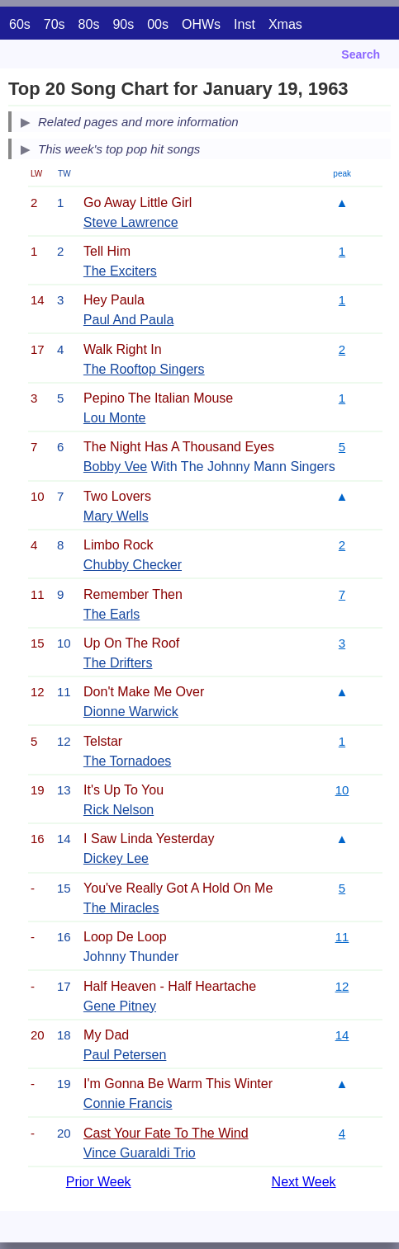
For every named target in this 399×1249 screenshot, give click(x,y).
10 (342, 790)
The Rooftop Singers (144, 369)
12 (342, 986)
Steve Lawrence (130, 222)
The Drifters (118, 663)
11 (342, 937)
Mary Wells (116, 516)
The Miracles (121, 908)
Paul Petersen (125, 1055)
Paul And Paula (128, 320)
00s (158, 24)
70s (54, 24)
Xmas (285, 24)
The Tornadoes (127, 761)
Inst (244, 24)
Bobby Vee (115, 467)
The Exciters (120, 271)
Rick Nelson (118, 810)
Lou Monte (114, 418)
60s (20, 24)
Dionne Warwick (130, 712)
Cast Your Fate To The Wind (166, 1133)
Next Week (304, 1182)
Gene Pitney (119, 1006)
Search (360, 54)
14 (342, 1035)
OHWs (201, 24)
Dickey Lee (116, 858)
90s (123, 24)
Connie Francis (128, 1103)
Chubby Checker (132, 565)
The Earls (111, 614)
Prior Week (98, 1182)
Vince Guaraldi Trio (139, 1153)
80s (89, 24)
